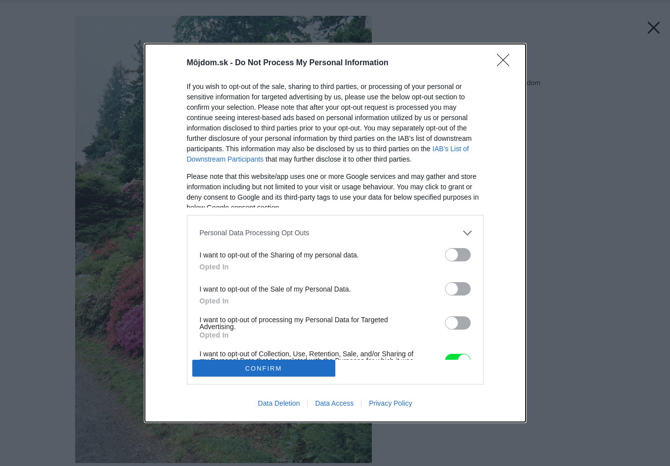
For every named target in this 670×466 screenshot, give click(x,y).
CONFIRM (263, 368)
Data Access (334, 403)
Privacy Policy (390, 403)
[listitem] (335, 233)
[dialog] (335, 233)
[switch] (458, 254)
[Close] (506, 63)
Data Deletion (279, 403)
